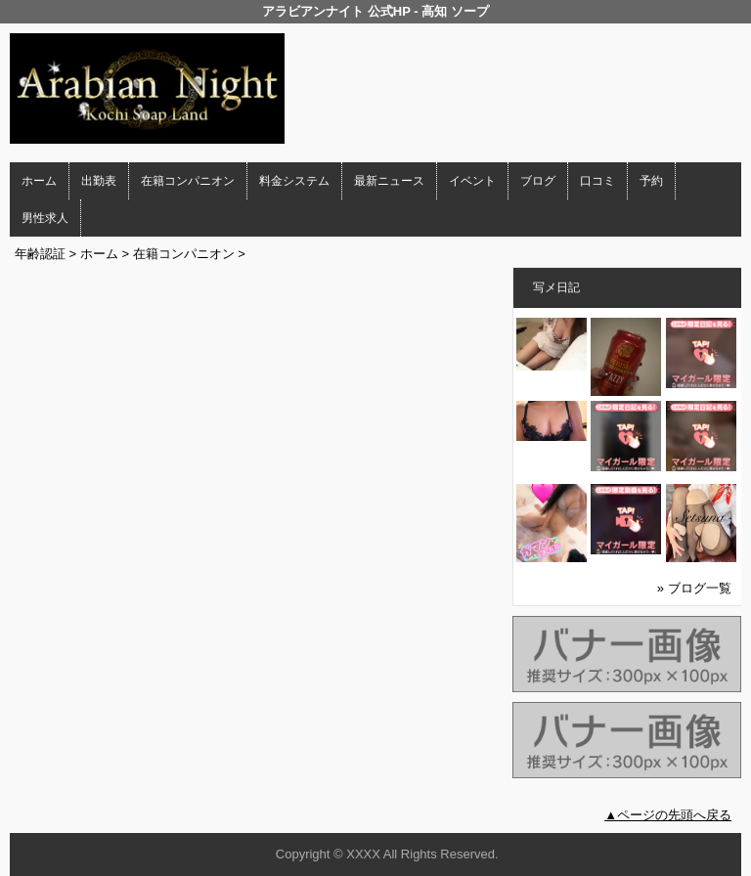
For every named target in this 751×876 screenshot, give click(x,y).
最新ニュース (389, 181)
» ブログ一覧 (694, 588)
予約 (651, 181)
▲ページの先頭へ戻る (667, 815)
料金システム (294, 181)
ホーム (39, 181)
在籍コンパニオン (188, 181)
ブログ (537, 181)
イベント (472, 181)
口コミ (597, 181)
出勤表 (98, 181)
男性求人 (45, 218)
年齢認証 (40, 253)
